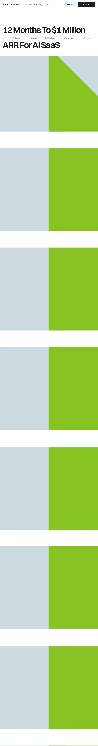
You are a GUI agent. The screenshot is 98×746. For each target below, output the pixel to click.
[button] (70, 4)
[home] (12, 4)
